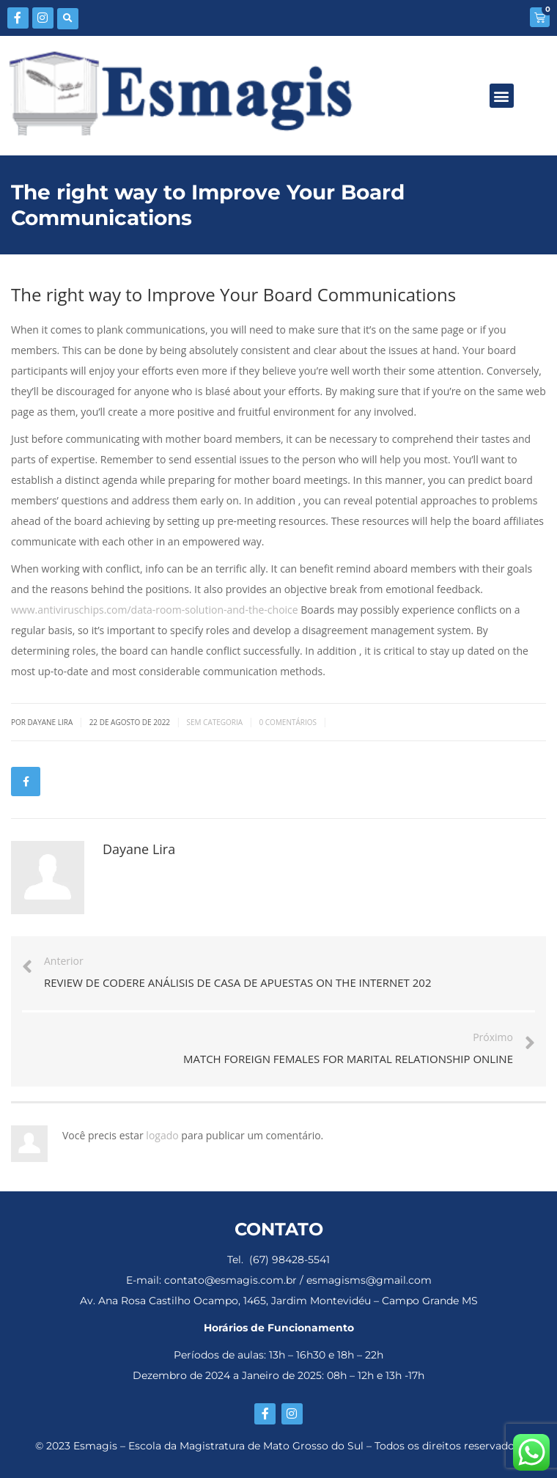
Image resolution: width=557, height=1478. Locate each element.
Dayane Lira (139, 849)
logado (163, 1135)
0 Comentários (288, 722)
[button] (67, 18)
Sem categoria (214, 722)
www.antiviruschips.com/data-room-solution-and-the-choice (154, 610)
